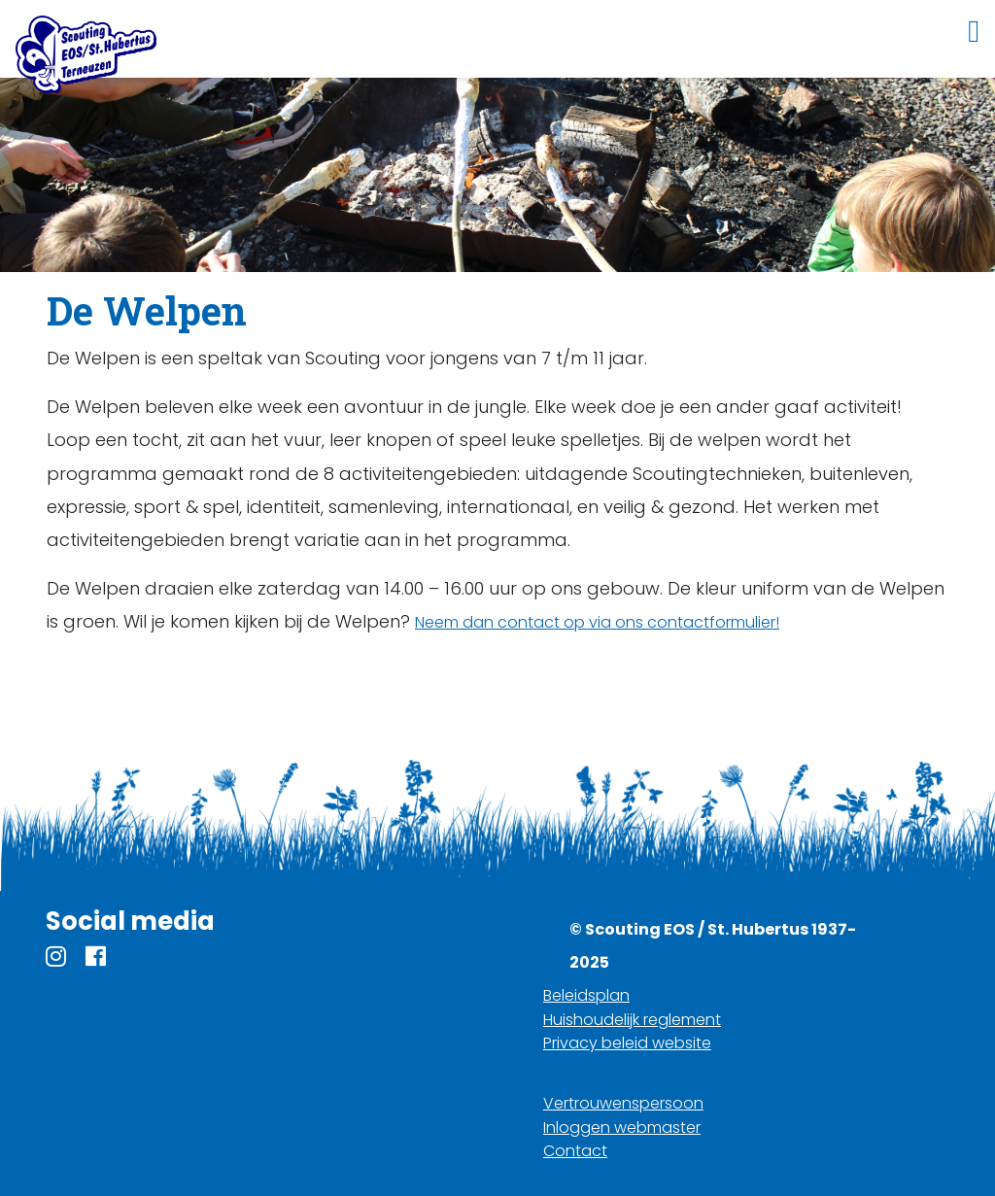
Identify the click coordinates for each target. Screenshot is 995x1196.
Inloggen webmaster (622, 1127)
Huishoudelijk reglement (632, 1019)
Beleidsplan (586, 995)
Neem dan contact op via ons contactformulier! (597, 622)
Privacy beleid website (627, 1043)
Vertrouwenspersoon (623, 1103)
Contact (575, 1151)
